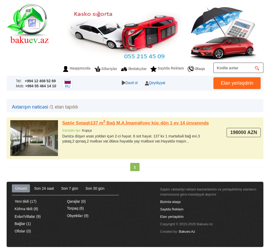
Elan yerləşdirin (237, 83)
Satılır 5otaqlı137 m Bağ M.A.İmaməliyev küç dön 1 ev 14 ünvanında (135, 123)
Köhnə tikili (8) (26, 209)
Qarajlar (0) (76, 201)
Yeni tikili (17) (26, 201)
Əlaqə (200, 69)
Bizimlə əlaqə (170, 202)
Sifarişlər (109, 69)
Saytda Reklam (171, 68)
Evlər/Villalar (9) (28, 216)
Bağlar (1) (23, 224)
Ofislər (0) (23, 231)
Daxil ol (131, 83)
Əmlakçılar (137, 69)
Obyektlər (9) (77, 216)
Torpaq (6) (75, 208)
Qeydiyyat (157, 83)
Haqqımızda (80, 68)
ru (68, 84)
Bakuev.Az (187, 231)
